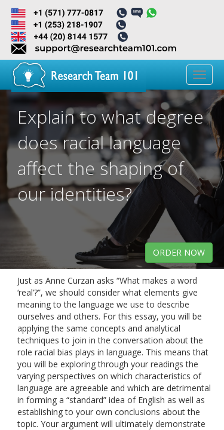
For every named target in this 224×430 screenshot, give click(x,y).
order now (179, 252)
